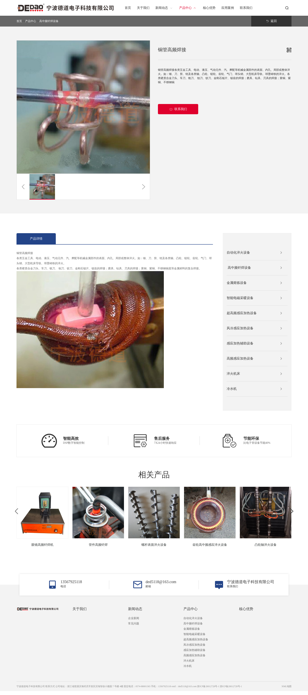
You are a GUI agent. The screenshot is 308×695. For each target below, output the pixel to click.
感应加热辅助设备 (194, 654)
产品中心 (30, 21)
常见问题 (133, 627)
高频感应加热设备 (194, 659)
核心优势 (246, 613)
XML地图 (286, 690)
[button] (23, 187)
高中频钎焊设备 (49, 21)
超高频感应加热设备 (195, 643)
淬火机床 (188, 664)
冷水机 (187, 669)
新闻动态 (135, 613)
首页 (19, 21)
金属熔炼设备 (191, 632)
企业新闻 (133, 622)
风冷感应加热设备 (194, 648)
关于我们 (79, 613)
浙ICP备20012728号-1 (231, 690)
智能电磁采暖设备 (194, 638)
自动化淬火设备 (193, 622)
